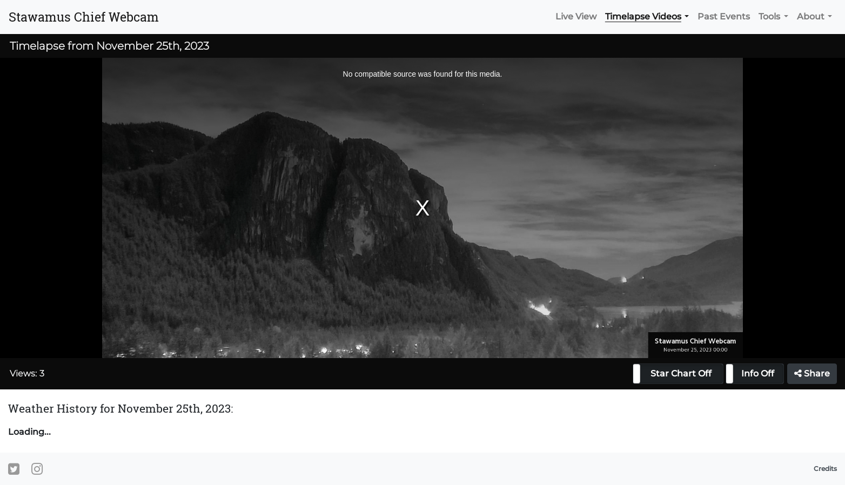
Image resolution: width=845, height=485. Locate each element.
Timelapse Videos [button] (643, 16)
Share (812, 373)
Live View (575, 16)
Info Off (757, 373)
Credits (825, 468)
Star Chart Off (681, 373)
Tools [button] (769, 16)
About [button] (810, 16)
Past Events (724, 16)
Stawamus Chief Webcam (84, 17)
